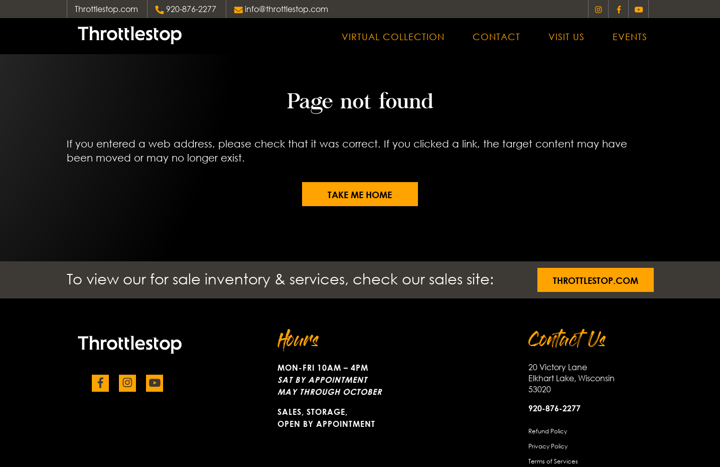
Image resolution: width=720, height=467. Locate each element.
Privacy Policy (547, 445)
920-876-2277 (191, 9)
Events (630, 36)
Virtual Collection (393, 36)
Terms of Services (553, 460)
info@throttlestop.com (286, 9)
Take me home (360, 194)
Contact (496, 36)
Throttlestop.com (106, 9)
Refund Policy (547, 430)
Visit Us (566, 36)
